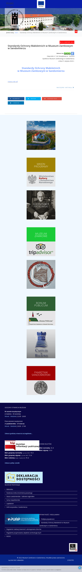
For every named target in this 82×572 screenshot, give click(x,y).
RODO (8, 536)
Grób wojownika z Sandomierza (16, 507)
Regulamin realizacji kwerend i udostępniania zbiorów (23, 529)
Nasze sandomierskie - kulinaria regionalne (20, 496)
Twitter (32, 98)
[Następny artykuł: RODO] (65, 87)
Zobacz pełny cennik (12, 463)
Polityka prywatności (47, 519)
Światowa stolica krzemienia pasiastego (19, 493)
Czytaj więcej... (65, 569)
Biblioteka (9, 489)
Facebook (15, 98)
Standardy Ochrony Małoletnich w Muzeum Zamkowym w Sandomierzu (54, 524)
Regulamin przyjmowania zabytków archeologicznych (23, 533)
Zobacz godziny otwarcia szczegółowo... (19, 433)
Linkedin (14, 103)
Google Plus (50, 98)
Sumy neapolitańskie (13, 500)
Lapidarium (10, 503)
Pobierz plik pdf (13, 82)
